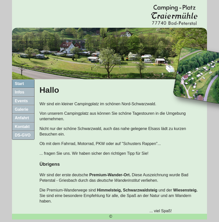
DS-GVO (22, 135)
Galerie (21, 109)
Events (21, 101)
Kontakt (22, 126)
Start (19, 84)
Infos (19, 92)
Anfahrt (22, 118)
